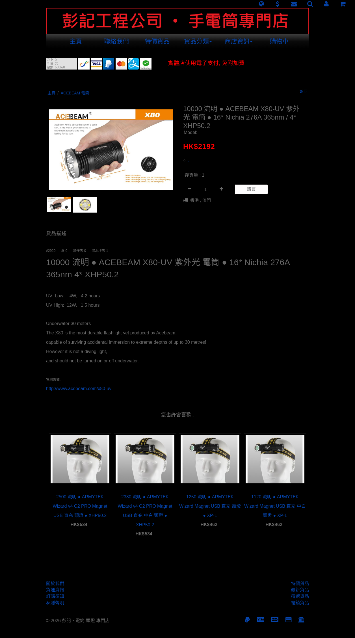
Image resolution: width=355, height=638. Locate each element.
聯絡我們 (116, 41)
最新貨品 (300, 589)
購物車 (279, 41)
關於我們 (55, 583)
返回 (304, 91)
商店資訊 (238, 41)
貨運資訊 (55, 589)
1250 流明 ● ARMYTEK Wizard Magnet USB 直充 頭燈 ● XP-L (210, 506)
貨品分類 (198, 41)
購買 (251, 189)
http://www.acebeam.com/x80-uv (78, 388)
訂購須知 (55, 596)
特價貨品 (157, 41)
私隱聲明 (55, 602)
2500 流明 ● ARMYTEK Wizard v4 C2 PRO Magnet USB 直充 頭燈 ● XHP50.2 (80, 506)
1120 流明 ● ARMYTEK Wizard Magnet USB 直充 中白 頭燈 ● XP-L (275, 506)
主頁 (76, 41)
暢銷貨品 (300, 602)
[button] (261, 4)
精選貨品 (300, 596)
